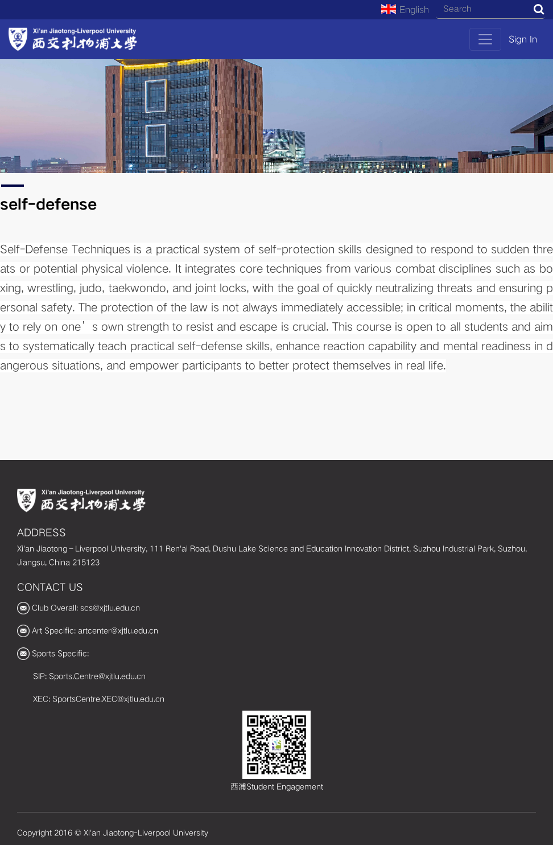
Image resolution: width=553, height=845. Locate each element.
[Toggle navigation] (485, 39)
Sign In (523, 39)
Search (538, 9)
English (405, 9)
